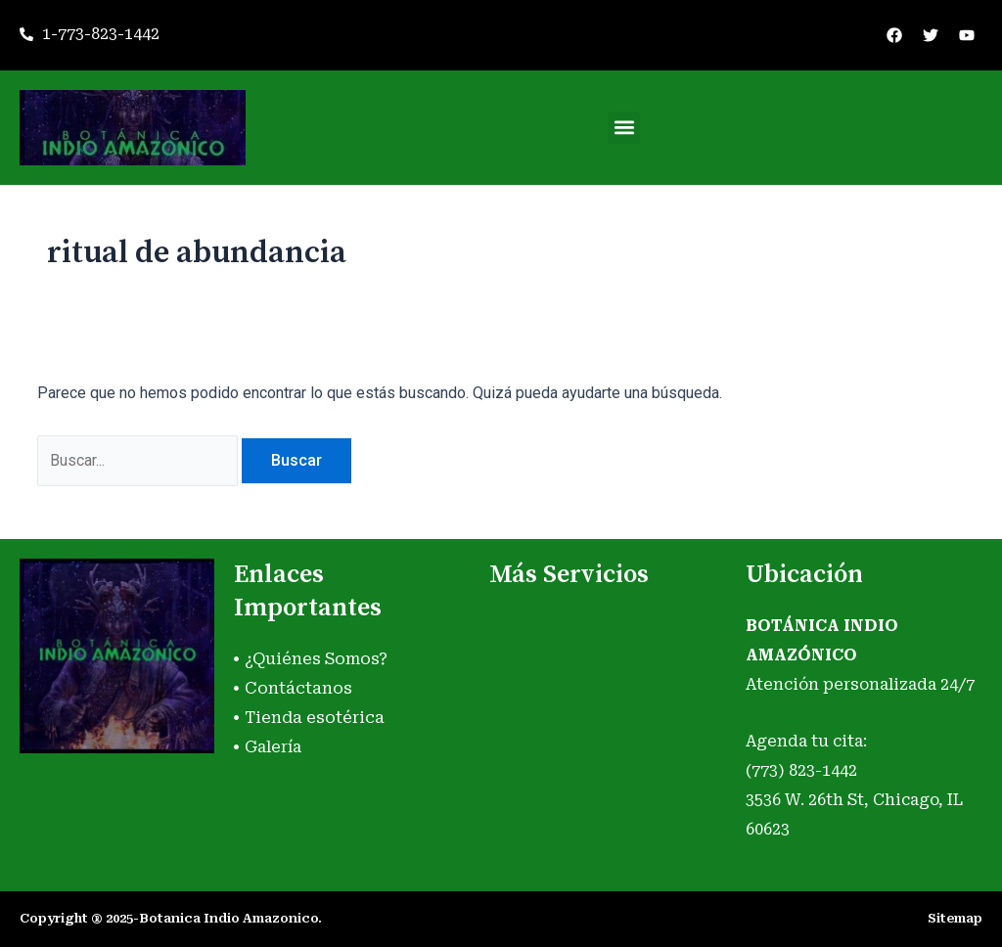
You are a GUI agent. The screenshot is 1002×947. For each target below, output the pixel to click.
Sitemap (955, 918)
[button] (624, 128)
